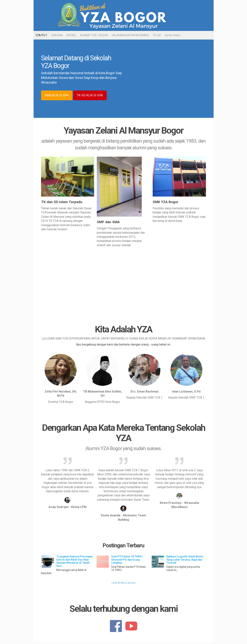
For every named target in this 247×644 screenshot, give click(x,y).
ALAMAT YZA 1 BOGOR (94, 35)
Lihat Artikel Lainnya (123, 582)
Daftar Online (172, 35)
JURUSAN (57, 35)
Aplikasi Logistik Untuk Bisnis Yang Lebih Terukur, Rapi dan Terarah (184, 559)
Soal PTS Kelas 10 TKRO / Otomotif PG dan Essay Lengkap (127, 559)
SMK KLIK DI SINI (57, 95)
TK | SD (157, 35)
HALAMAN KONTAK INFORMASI (130, 35)
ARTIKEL (71, 35)
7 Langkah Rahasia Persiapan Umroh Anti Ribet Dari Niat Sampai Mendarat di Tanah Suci (74, 561)
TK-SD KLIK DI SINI (90, 95)
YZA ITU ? (41, 35)
